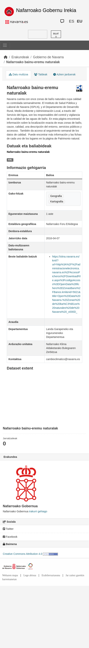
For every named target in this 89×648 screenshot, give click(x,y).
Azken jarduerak (64, 74)
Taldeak (40, 74)
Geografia (56, 196)
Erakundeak (20, 57)
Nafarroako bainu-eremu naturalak (33, 62)
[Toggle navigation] (5, 45)
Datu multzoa (18, 74)
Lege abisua (30, 575)
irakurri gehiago (38, 511)
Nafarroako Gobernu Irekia (46, 10)
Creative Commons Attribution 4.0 (22, 553)
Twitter (8, 528)
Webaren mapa (10, 575)
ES (71, 21)
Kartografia (56, 201)
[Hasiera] (6, 57)
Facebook (10, 536)
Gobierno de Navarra (48, 57)
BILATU (56, 35)
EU (79, 21)
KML (10, 160)
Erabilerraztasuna (51, 575)
